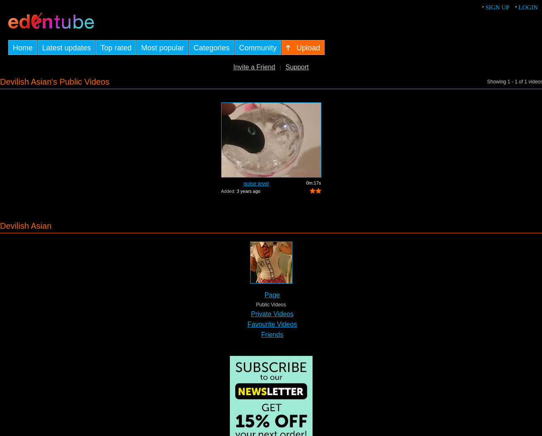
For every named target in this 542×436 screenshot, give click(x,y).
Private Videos (272, 314)
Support (297, 67)
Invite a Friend (254, 67)
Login (528, 7)
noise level (256, 183)
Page (272, 295)
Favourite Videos (272, 324)
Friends (272, 334)
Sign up (497, 7)
